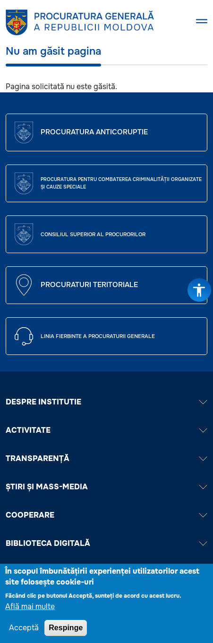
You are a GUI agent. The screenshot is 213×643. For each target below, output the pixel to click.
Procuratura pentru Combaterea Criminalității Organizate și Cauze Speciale (121, 183)
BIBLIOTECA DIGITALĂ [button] (106, 543)
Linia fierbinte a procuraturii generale (98, 336)
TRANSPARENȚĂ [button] (106, 458)
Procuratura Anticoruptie (94, 132)
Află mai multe (30, 609)
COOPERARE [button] (106, 515)
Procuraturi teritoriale (89, 284)
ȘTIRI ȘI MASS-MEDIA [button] (106, 487)
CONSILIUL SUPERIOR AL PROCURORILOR (93, 234)
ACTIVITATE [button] (106, 430)
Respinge (66, 631)
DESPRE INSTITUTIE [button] (106, 402)
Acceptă (24, 630)
